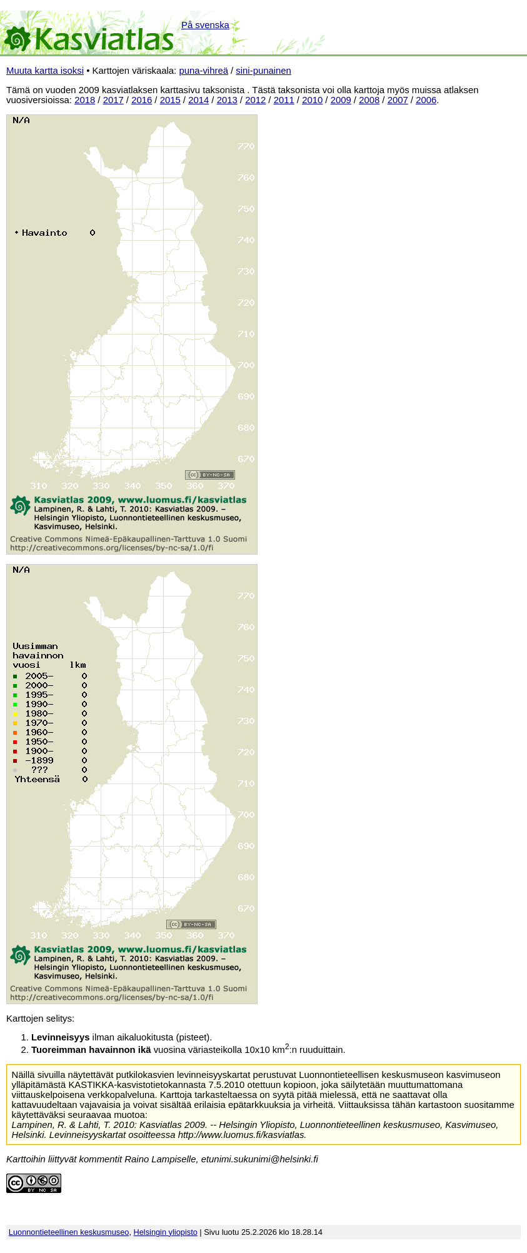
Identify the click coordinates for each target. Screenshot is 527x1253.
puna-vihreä (203, 71)
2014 (198, 100)
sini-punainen (263, 71)
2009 (341, 100)
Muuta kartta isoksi (45, 71)
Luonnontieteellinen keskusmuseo (69, 1232)
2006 (426, 100)
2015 (170, 100)
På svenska (205, 25)
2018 (84, 100)
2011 (284, 100)
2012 (255, 100)
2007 (398, 100)
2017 (113, 100)
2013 (227, 100)
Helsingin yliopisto (166, 1232)
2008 (369, 100)
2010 (312, 100)
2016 (141, 100)
